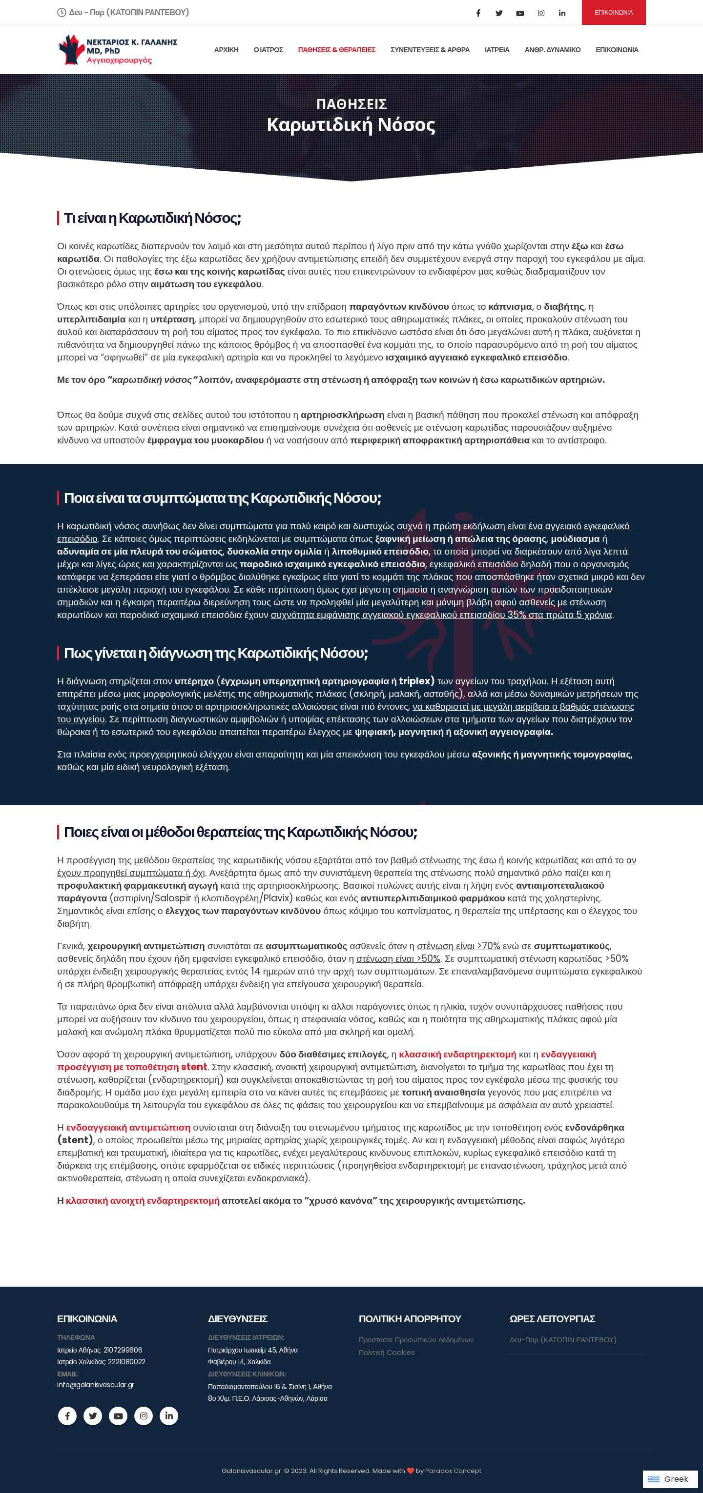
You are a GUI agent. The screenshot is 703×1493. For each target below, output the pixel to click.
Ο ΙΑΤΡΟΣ (268, 50)
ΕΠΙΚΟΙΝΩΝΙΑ (614, 12)
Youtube (118, 1416)
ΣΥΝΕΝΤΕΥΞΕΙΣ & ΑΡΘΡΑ (430, 50)
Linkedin (169, 1416)
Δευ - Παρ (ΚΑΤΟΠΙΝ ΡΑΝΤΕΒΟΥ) (123, 12)
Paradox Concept (453, 1470)
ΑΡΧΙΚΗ (226, 50)
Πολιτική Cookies (387, 1352)
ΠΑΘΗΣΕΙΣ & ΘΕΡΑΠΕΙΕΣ (337, 50)
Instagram (143, 1416)
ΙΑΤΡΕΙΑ (497, 50)
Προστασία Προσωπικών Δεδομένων (416, 1340)
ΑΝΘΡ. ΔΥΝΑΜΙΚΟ (553, 50)
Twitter (92, 1416)
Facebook (67, 1416)
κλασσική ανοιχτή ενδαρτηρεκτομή (143, 1200)
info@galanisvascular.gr (95, 1385)
